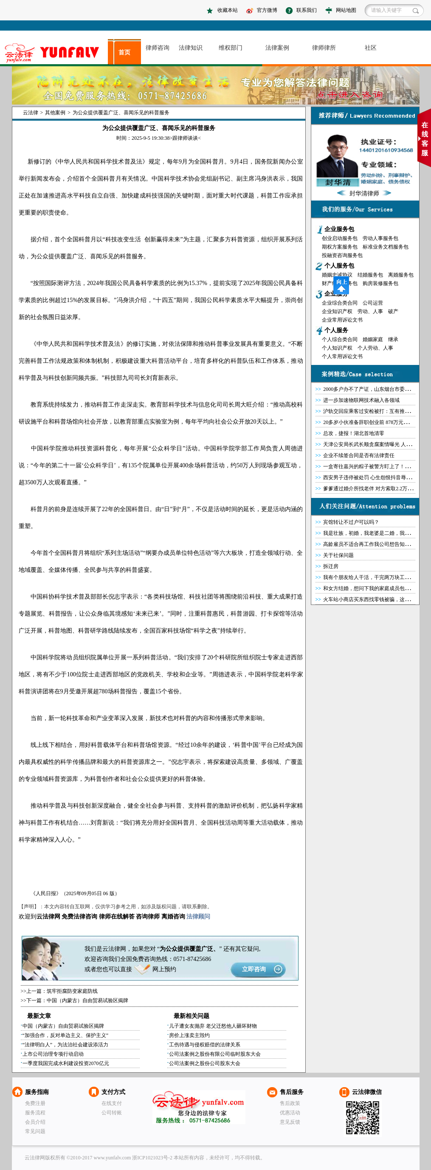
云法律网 (198, 1107)
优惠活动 (290, 1113)
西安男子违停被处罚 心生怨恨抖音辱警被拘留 (374, 477)
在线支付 (111, 1103)
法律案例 (277, 48)
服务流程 (35, 1113)
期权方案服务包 (340, 247)
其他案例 (55, 113)
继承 (393, 339)
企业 (191, 674)
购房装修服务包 (380, 283)
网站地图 (346, 10)
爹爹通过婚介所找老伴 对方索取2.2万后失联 (373, 489)
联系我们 (306, 10)
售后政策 (290, 1103)
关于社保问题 (338, 555)
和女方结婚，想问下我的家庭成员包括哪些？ (374, 588)
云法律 (30, 113)
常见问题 (35, 1131)
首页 (124, 52)
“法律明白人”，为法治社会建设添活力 (66, 1045)
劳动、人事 (370, 311)
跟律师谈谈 (185, 138)
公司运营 (373, 303)
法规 (61, 361)
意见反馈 (290, 1122)
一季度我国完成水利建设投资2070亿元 (66, 1063)
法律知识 (191, 48)
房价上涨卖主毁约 (189, 1035)
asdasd (55, 52)
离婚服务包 (401, 275)
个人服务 (336, 330)
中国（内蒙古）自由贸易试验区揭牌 (87, 1000)
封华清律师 (364, 193)
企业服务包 (339, 229)
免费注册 (35, 1103)
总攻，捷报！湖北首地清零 (353, 433)
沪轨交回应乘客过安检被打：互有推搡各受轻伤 (376, 411)
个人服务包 (339, 266)
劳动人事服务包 (380, 238)
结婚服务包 (370, 275)
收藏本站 (227, 10)
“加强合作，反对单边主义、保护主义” (66, 1035)
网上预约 (164, 969)
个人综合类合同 (340, 339)
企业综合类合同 (340, 303)
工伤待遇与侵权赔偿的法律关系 (204, 1045)
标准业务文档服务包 (385, 247)
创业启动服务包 (340, 238)
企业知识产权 (337, 311)
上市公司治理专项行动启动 (53, 1054)
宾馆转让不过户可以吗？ (351, 522)
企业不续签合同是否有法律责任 (358, 455)
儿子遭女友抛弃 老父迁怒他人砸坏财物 (213, 1026)
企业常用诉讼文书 (342, 320)
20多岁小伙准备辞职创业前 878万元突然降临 (373, 422)
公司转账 (111, 1113)
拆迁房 (330, 566)
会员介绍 (35, 1122)
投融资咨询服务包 (342, 255)
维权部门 (230, 48)
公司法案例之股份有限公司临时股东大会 (215, 1054)
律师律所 (324, 48)
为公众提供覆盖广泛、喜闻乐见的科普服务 (121, 113)
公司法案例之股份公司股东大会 (204, 1063)
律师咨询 (157, 48)
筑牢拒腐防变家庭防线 (72, 991)
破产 (393, 311)
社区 (371, 48)
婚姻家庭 (373, 339)
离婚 (167, 916)
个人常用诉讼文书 (342, 356)
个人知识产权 (337, 348)
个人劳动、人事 (375, 348)
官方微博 (267, 10)
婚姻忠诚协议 (337, 275)
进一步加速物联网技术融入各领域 (361, 400)
